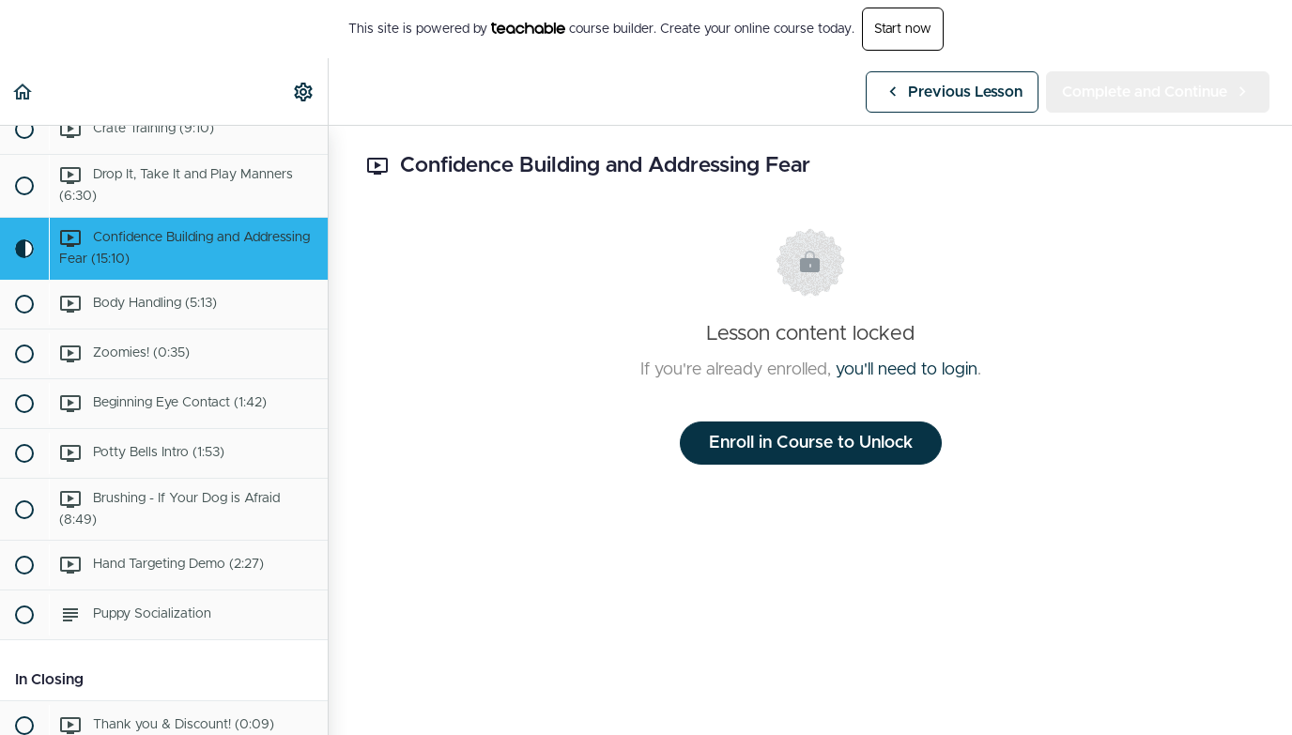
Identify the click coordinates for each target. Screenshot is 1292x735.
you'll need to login (906, 369)
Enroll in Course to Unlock (811, 443)
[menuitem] (304, 91)
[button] (23, 91)
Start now (902, 29)
